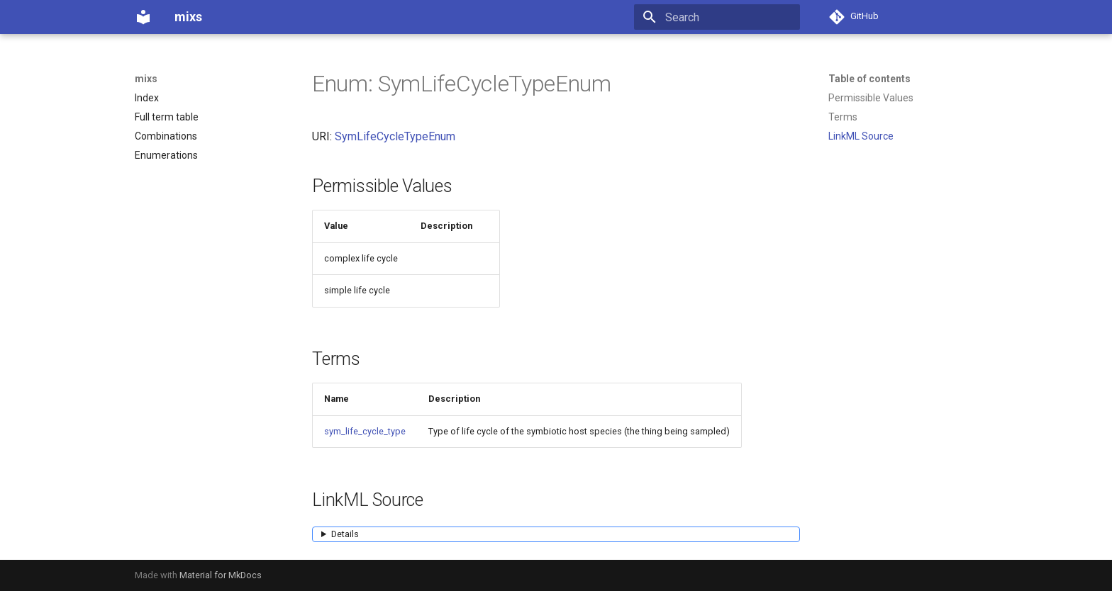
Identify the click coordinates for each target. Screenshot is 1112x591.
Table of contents (869, 78)
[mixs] (143, 17)
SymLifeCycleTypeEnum (395, 136)
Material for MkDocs (220, 575)
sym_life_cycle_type (365, 431)
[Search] (717, 17)
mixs (146, 78)
